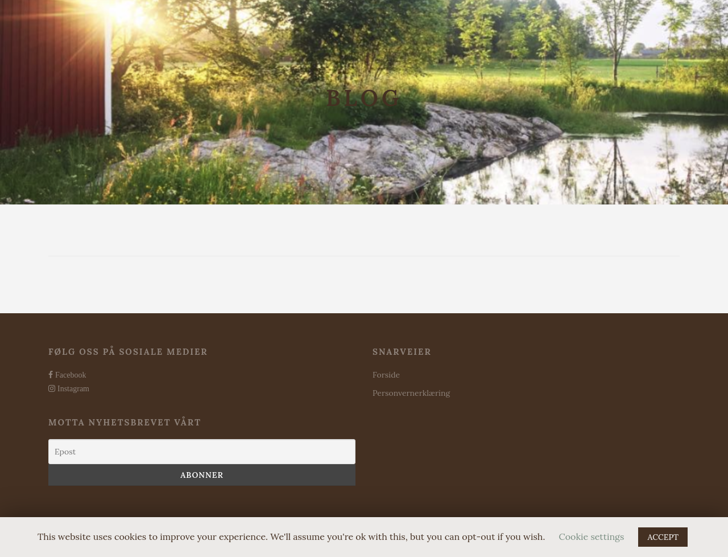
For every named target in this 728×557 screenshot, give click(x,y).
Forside (386, 375)
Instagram (72, 388)
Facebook (69, 375)
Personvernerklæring (411, 393)
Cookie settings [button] (591, 536)
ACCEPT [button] (663, 537)
